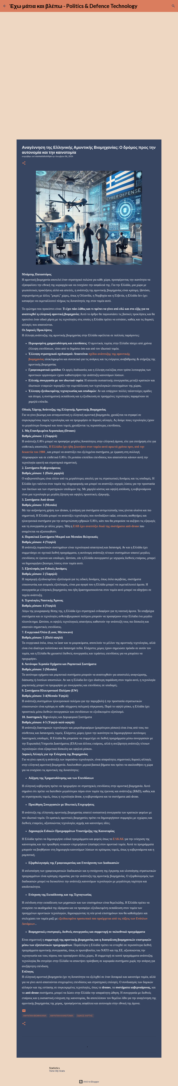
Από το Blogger (89, 1081)
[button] (24, 163)
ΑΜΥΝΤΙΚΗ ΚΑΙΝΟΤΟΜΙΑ (61, 1015)
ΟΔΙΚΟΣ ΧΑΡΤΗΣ (85, 1015)
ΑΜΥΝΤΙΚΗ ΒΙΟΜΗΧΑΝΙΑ (34, 1015)
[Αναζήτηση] (173, 6)
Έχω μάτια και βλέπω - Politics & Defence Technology (73, 6)
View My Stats (57, 1070)
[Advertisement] (89, 113)
